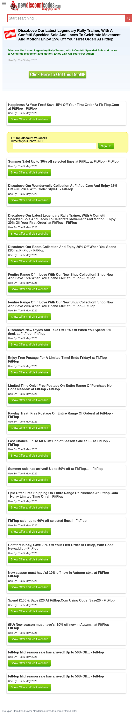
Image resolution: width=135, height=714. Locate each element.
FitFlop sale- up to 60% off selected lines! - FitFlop (47, 520)
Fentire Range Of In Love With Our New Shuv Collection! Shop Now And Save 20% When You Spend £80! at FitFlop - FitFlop (60, 304)
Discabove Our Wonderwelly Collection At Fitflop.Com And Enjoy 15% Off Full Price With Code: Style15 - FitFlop (62, 187)
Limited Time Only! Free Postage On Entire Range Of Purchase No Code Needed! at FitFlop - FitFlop (60, 387)
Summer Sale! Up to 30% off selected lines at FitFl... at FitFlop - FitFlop (63, 161)
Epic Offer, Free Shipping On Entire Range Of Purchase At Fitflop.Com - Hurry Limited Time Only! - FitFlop (63, 494)
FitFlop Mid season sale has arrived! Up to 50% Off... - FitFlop (56, 652)
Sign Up (106, 146)
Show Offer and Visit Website (29, 119)
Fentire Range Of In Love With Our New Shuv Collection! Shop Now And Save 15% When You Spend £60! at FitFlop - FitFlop (60, 276)
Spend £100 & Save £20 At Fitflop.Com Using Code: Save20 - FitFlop (61, 600)
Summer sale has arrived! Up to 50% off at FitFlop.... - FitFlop (55, 469)
